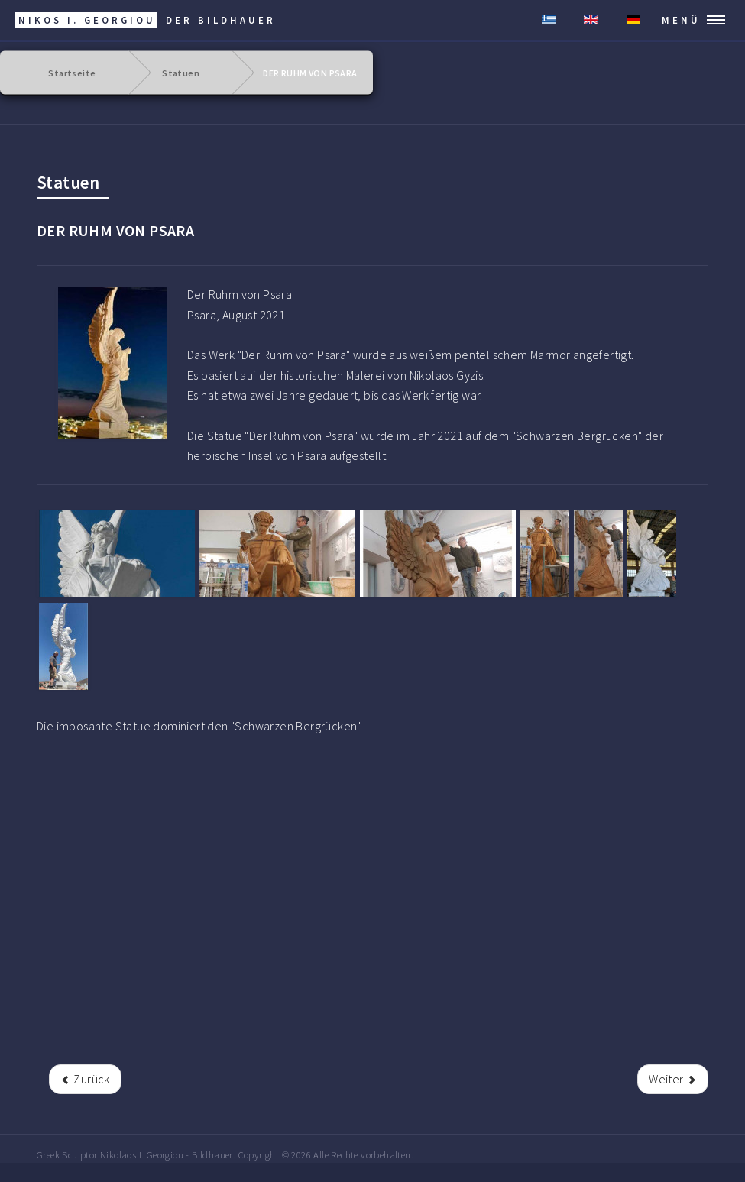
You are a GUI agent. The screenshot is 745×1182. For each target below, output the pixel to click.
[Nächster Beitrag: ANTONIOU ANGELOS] (672, 1078)
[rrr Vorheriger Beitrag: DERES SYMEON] (85, 1078)
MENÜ (681, 20)
